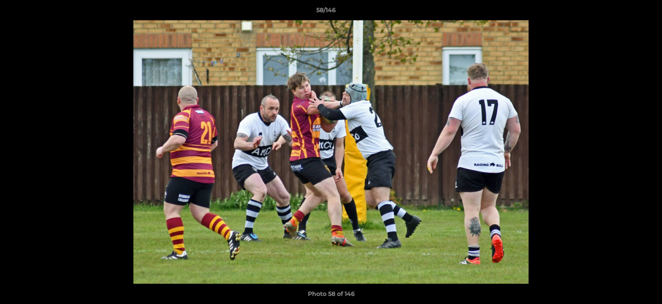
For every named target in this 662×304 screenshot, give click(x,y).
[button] (626, 12)
